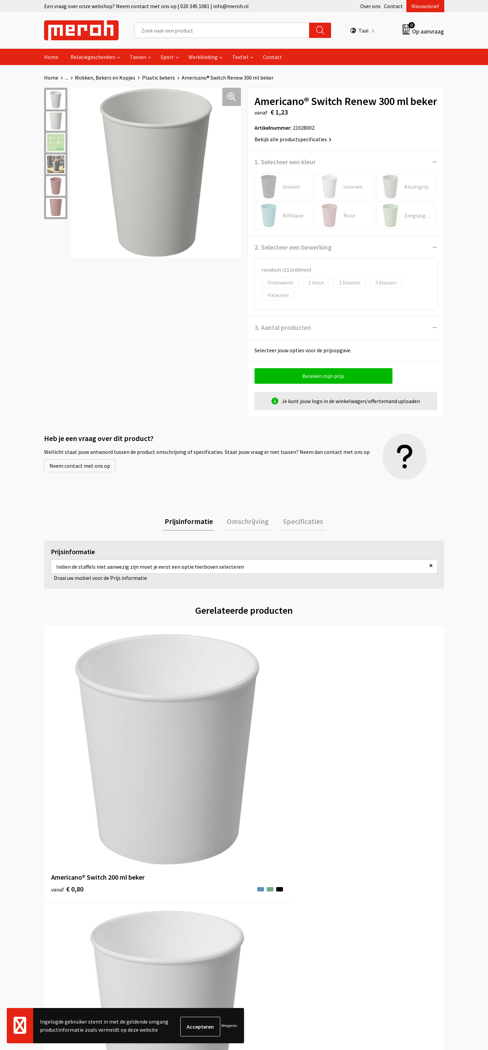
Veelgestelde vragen (176, 878)
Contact (393, 6)
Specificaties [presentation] (299, 522)
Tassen (138, 57)
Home (51, 57)
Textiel (240, 57)
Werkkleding (203, 57)
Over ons (370, 6)
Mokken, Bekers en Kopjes (105, 77)
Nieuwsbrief (425, 6)
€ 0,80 (67, 754)
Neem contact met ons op (79, 465)
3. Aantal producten (283, 327)
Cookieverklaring (371, 878)
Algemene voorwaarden (378, 857)
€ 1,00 (267, 754)
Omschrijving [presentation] (248, 522)
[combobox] (221, 30)
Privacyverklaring (371, 888)
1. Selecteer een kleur (285, 162)
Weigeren (229, 1026)
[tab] (192, 522)
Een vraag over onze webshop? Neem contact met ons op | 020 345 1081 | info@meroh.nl (146, 6)
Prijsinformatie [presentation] (192, 522)
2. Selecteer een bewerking (293, 247)
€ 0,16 (367, 754)
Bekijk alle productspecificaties (293, 139)
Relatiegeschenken (92, 57)
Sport (167, 57)
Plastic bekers (158, 77)
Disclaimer (363, 899)
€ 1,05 (167, 754)
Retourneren (267, 868)
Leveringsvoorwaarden (377, 868)
